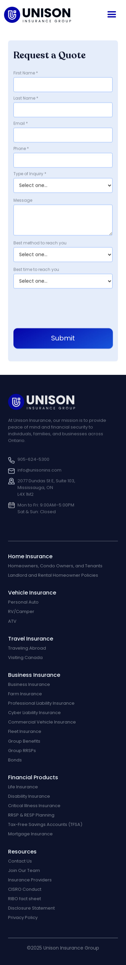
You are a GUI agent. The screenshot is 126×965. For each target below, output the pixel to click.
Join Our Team (24, 870)
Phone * (21, 148)
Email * (20, 123)
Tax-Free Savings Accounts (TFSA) (45, 824)
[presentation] (64, 307)
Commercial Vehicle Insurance (42, 722)
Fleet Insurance (24, 731)
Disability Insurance (29, 796)
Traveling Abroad (27, 648)
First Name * (25, 73)
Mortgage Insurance (30, 834)
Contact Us (20, 861)
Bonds (15, 760)
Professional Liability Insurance (41, 703)
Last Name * (25, 98)
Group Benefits (24, 741)
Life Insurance (23, 787)
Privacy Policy (23, 917)
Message (22, 200)
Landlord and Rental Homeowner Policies (53, 575)
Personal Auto (23, 602)
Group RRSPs (22, 750)
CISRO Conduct (24, 889)
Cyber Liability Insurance (34, 712)
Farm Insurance (25, 694)
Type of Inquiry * (29, 174)
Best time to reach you (36, 269)
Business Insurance (29, 684)
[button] (112, 15)
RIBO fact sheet (24, 899)
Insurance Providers (30, 880)
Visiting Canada (25, 657)
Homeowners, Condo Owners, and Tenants (55, 566)
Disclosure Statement (31, 908)
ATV (12, 621)
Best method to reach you (40, 243)
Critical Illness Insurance (34, 805)
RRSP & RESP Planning (31, 815)
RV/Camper (21, 611)
